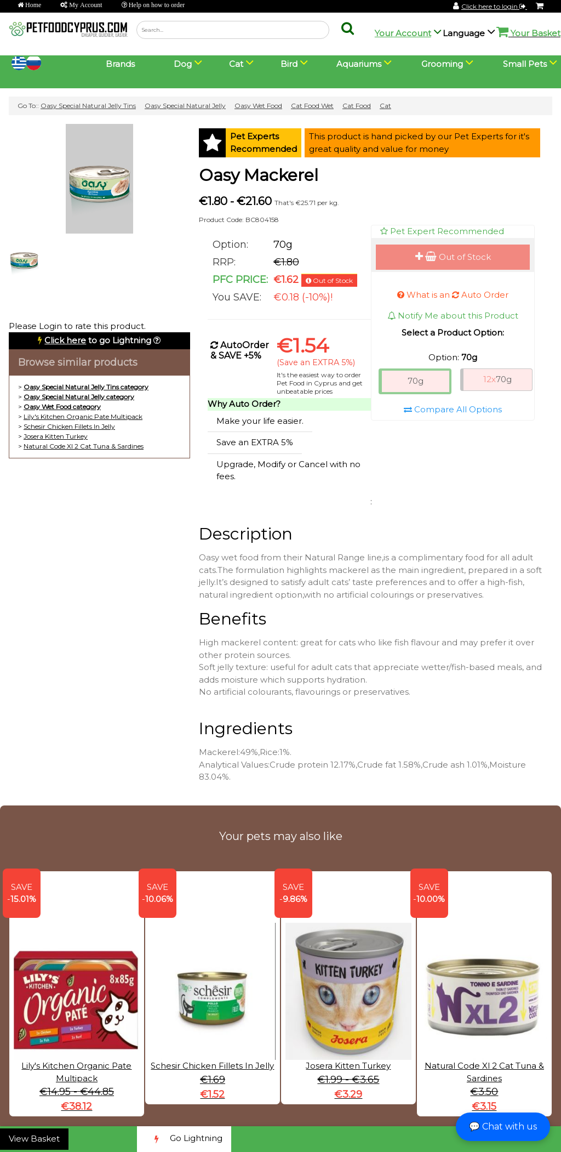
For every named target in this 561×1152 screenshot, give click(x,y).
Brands (120, 64)
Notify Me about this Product (452, 315)
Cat (385, 105)
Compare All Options (453, 409)
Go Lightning (184, 1139)
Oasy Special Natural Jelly (185, 105)
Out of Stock (453, 257)
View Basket (34, 1138)
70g (415, 381)
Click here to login (494, 6)
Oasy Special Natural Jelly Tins (88, 105)
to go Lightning (97, 340)
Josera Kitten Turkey (56, 436)
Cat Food (356, 105)
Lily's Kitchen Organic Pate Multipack (83, 416)
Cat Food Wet (312, 105)
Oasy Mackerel (258, 175)
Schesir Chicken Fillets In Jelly (69, 426)
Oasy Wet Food (258, 105)
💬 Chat (503, 1126)
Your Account (403, 33)
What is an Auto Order (452, 295)
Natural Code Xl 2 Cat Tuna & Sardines (84, 446)
